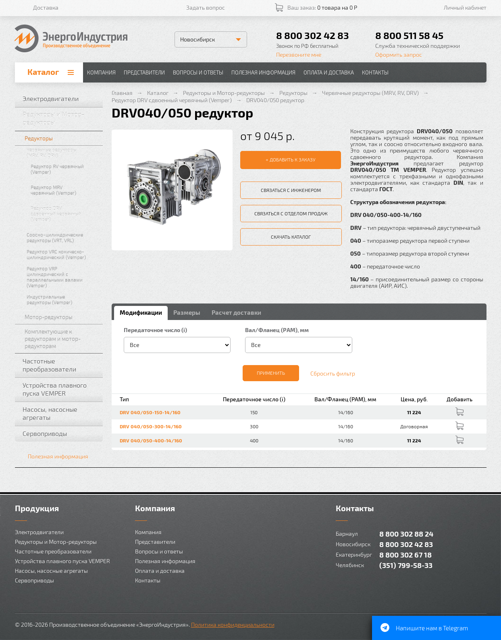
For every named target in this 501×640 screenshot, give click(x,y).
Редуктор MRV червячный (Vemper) (65, 190)
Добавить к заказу (293, 159)
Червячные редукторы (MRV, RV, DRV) (63, 152)
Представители (144, 72)
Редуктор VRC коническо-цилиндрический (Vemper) (63, 254)
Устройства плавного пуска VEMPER (61, 389)
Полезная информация (263, 72)
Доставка (45, 7)
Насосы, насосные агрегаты (61, 413)
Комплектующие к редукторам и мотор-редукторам (62, 338)
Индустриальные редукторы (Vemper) (63, 299)
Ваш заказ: (322, 7)
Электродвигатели (61, 99)
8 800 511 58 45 (409, 35)
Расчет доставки (236, 312)
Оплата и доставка (329, 72)
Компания (101, 72)
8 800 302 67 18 (405, 554)
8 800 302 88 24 (406, 533)
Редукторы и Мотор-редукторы (61, 118)
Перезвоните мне (298, 54)
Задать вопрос (205, 7)
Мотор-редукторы (62, 317)
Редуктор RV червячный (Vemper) (65, 169)
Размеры (186, 312)
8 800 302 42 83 (312, 35)
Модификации (141, 312)
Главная (122, 92)
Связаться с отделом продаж (291, 213)
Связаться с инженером (291, 190)
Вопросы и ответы (198, 72)
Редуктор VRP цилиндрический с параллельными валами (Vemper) (63, 277)
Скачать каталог (291, 236)
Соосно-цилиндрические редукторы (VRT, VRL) (63, 237)
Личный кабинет (465, 7)
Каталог (43, 71)
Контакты (375, 72)
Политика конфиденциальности (232, 624)
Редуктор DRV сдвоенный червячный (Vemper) (65, 213)
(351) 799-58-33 (405, 565)
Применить (271, 373)
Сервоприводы (61, 433)
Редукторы (62, 138)
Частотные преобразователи (61, 365)
